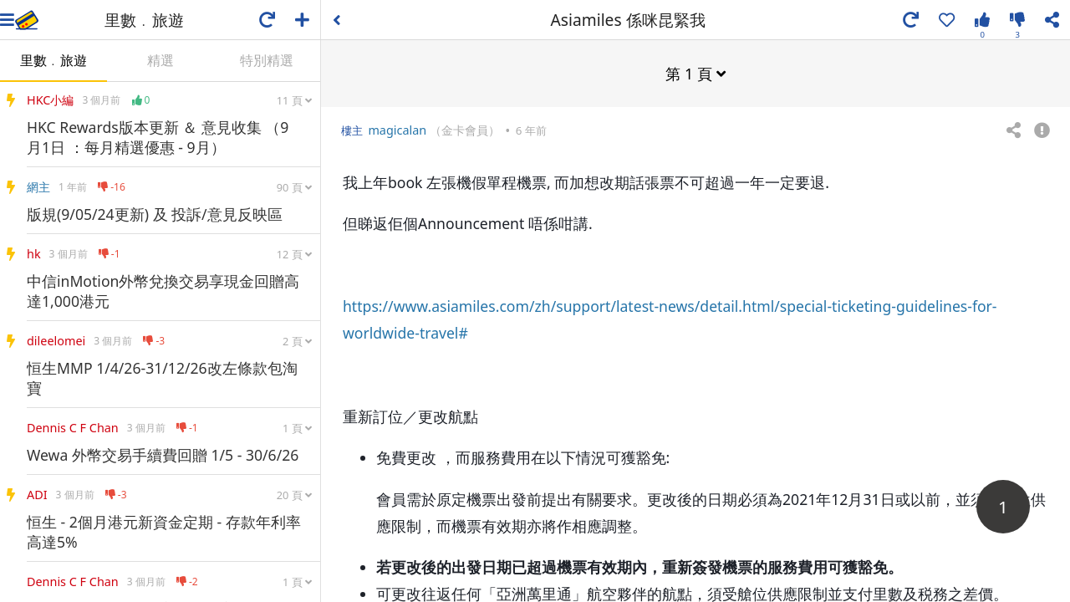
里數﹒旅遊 (53, 60)
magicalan (397, 129)
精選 (160, 60)
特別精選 (266, 60)
